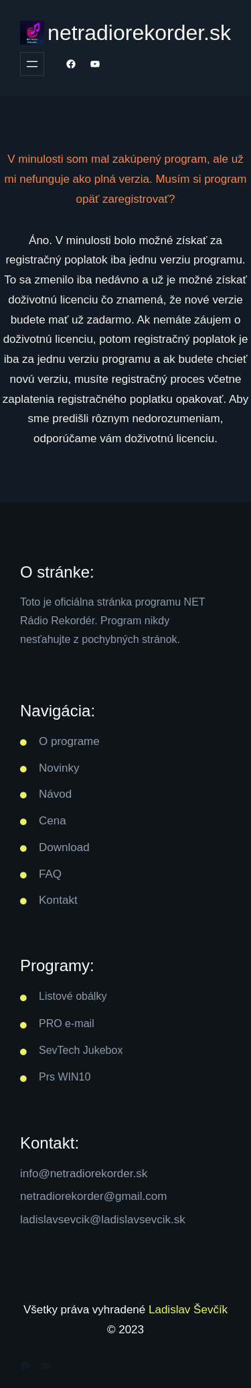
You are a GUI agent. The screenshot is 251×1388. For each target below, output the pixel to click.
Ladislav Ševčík (188, 1309)
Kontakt (58, 900)
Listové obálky (72, 996)
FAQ (50, 874)
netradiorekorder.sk (139, 33)
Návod (55, 794)
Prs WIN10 (64, 1077)
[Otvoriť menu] (32, 64)
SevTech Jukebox (80, 1050)
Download (64, 847)
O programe (69, 741)
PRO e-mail (66, 1023)
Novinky (59, 768)
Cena (52, 820)
